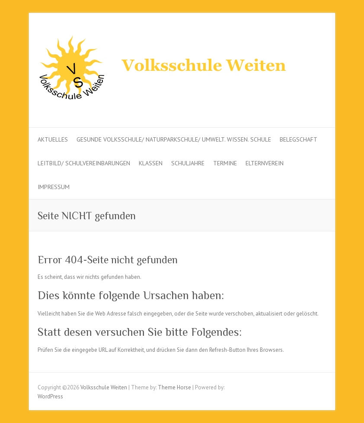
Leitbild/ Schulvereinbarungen (84, 163)
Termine (225, 163)
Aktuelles (53, 139)
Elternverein (265, 163)
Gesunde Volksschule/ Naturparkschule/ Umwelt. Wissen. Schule (174, 139)
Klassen (151, 163)
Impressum (54, 187)
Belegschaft (298, 139)
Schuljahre (187, 163)
